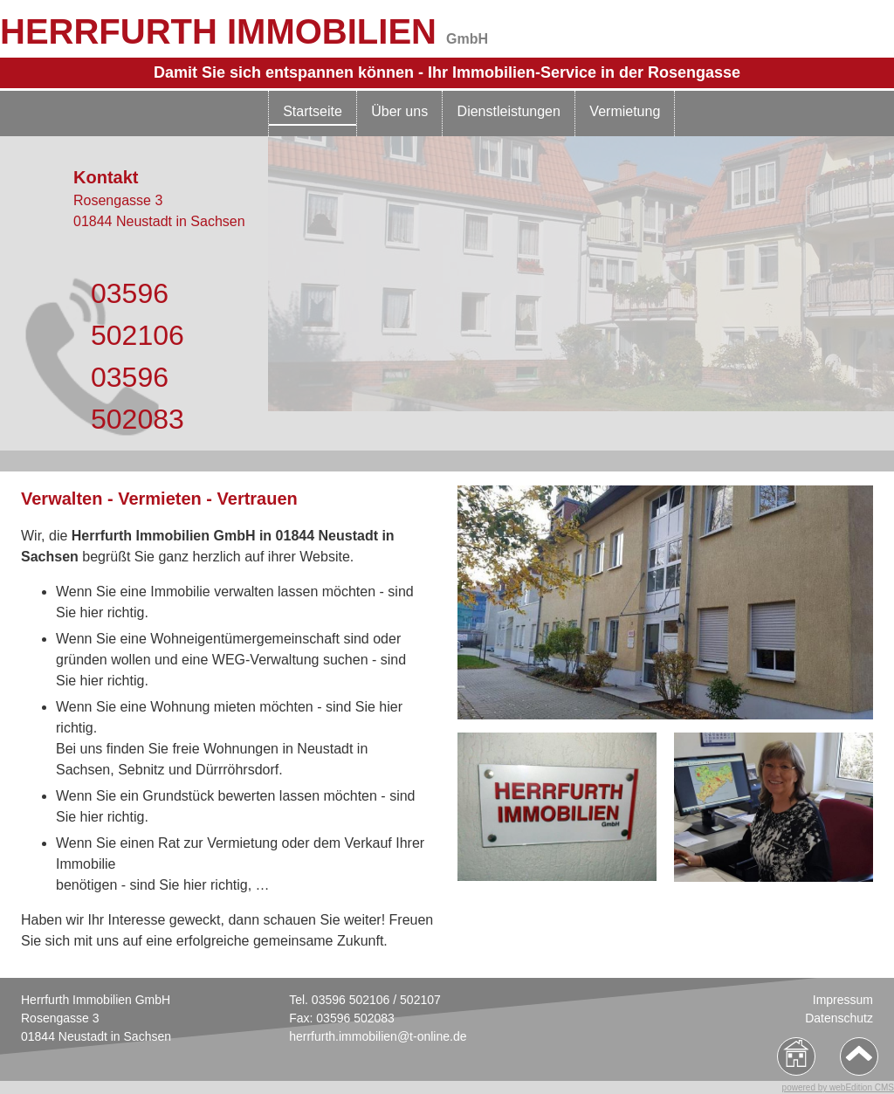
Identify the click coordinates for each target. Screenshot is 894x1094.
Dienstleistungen (508, 111)
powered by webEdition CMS (838, 1087)
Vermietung (624, 111)
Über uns (399, 111)
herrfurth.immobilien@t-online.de (377, 1036)
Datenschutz (839, 1018)
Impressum (843, 1000)
